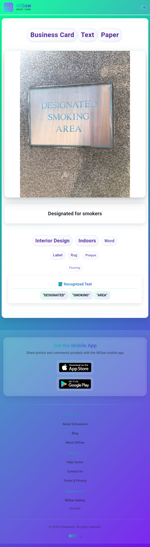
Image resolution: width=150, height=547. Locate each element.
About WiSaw (75, 442)
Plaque (90, 255)
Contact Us (75, 471)
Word (109, 240)
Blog (75, 433)
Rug (74, 255)
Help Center (75, 462)
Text (87, 35)
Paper (110, 35)
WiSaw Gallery (75, 500)
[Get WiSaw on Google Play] (75, 384)
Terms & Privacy (75, 480)
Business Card (52, 35)
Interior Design (52, 241)
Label (58, 255)
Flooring (74, 267)
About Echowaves (75, 424)
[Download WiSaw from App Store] (75, 367)
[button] (144, 7)
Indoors (87, 241)
